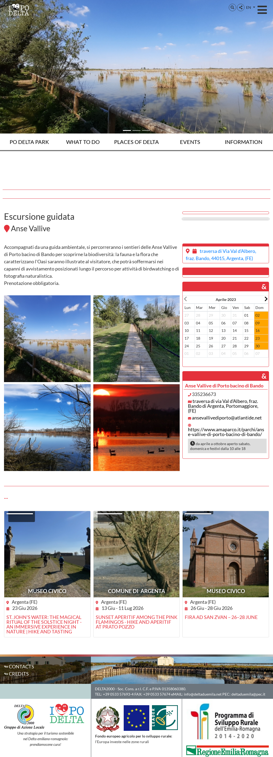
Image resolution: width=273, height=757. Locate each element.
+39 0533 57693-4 (118, 694)
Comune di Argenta (136, 591)
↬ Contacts (19, 666)
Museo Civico (47, 591)
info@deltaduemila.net (203, 694)
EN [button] (249, 7)
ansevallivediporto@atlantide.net (227, 418)
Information (243, 142)
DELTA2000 (105, 689)
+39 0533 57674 (156, 694)
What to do (83, 142)
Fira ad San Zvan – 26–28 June (221, 617)
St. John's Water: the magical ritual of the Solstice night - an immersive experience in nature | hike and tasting (44, 624)
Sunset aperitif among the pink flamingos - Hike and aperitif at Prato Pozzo (136, 622)
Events (190, 142)
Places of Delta (136, 142)
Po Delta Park (29, 142)
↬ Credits (16, 674)
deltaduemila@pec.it (248, 694)
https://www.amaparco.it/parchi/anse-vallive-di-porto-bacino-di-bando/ (226, 431)
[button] (232, 7)
